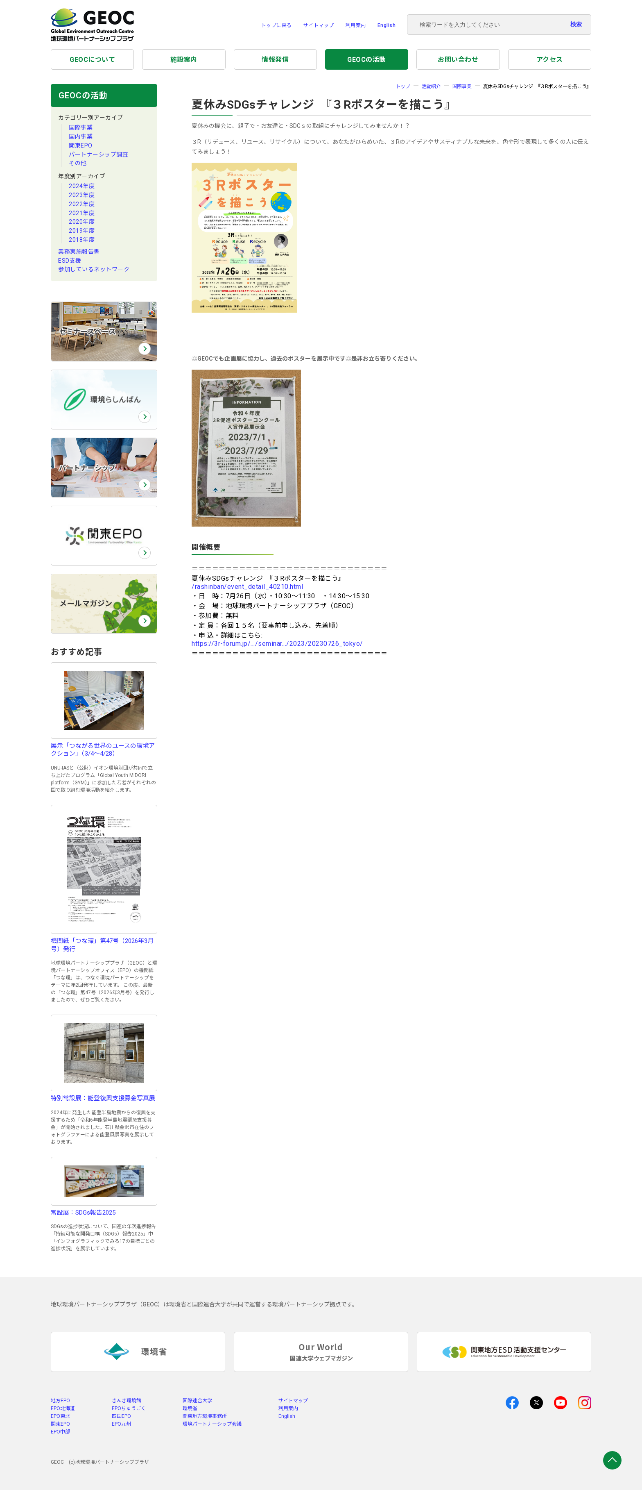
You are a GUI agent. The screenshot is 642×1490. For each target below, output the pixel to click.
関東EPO (81, 145)
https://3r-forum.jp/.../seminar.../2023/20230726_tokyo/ (277, 643)
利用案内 (356, 25)
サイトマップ (318, 25)
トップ (403, 86)
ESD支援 (69, 260)
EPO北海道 (63, 1408)
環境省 (190, 1408)
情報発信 (275, 60)
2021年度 (82, 213)
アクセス (549, 60)
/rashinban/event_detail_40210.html (247, 587)
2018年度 (82, 239)
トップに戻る (276, 25)
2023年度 (82, 195)
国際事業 (81, 127)
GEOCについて (92, 60)
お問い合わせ (458, 60)
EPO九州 (121, 1424)
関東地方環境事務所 (205, 1416)
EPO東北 (60, 1416)
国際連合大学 (197, 1401)
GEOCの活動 (366, 60)
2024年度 (82, 186)
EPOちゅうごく (129, 1408)
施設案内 (183, 60)
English (387, 25)
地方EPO (60, 1401)
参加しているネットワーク (93, 269)
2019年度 (82, 230)
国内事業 (81, 136)
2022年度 (82, 204)
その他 (78, 163)
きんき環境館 (126, 1401)
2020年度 (82, 221)
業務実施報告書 (79, 251)
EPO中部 (60, 1432)
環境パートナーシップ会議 (212, 1424)
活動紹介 (431, 86)
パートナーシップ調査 (98, 154)
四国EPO (121, 1416)
